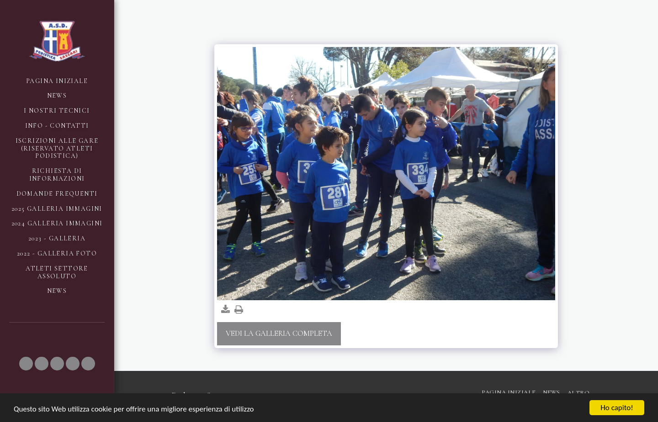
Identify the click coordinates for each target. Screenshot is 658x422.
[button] (26, 363)
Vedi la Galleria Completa (279, 333)
